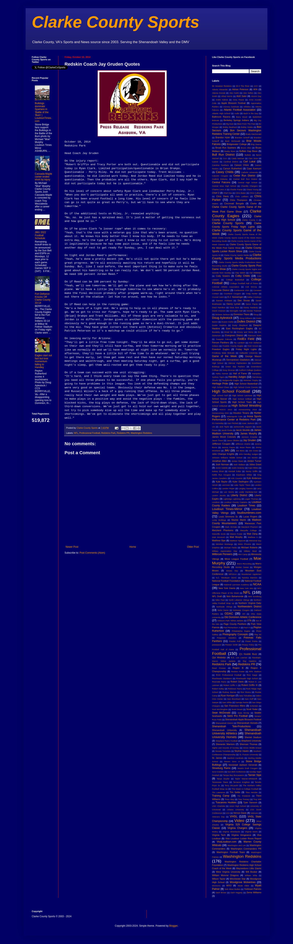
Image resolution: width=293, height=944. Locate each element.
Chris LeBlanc (242, 196)
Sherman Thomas (249, 744)
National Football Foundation (226, 581)
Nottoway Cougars (241, 610)
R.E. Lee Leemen (239, 657)
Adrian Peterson (240, 89)
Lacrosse (226, 485)
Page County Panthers (235, 624)
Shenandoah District (224, 723)
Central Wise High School (224, 186)
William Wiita (251, 875)
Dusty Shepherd (239, 325)
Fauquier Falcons (224, 339)
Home (132, 546)
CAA (225, 158)
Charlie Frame (236, 189)
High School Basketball (246, 383)
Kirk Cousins (236, 478)
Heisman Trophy (250, 380)
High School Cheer (220, 387)
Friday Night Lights (246, 349)
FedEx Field (245, 339)
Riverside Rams (219, 682)
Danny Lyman (233, 304)
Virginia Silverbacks (231, 831)
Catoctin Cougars (220, 176)
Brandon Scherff (242, 137)
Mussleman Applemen (251, 574)
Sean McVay (243, 713)
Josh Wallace (239, 464)
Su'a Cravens (218, 772)
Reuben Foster (238, 671)
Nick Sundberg (254, 596)
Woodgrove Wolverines (243, 882)
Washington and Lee (236, 845)
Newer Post (72, 546)
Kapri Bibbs (253, 468)
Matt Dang (252, 534)
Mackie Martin (238, 520)
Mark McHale (231, 527)
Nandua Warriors (250, 578)
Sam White (227, 702)
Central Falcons (221, 182)
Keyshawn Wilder (244, 475)
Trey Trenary (243, 799)
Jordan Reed (237, 461)
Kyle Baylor (222, 481)
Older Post (193, 546)
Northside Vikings (224, 607)
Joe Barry (240, 451)
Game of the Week (224, 356)
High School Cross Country (245, 387)
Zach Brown (221, 892)
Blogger (173, 925)
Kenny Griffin (252, 471)
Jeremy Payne (228, 447)
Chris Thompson (238, 200)
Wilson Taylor (218, 879)
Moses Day (232, 571)
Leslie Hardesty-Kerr (248, 492)
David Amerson (219, 311)
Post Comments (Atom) (92, 552)
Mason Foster (236, 534)
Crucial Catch (218, 297)
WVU (229, 885)
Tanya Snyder (223, 779)
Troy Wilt (257, 799)
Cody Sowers (223, 276)
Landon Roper (228, 488)
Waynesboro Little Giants (248, 868)
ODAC (229, 613)
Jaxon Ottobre (233, 440)
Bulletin (248, 155)
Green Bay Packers (235, 366)
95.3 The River (243, 86)
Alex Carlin (234, 93)
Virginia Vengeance (241, 835)
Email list (228, 332)
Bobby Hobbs (247, 127)
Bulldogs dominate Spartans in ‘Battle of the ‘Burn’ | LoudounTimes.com (43, 112)
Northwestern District (249, 606)
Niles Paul (220, 600)
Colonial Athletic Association (225, 287)
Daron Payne (252, 304)
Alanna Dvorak (218, 93)
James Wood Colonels (224, 437)
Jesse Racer (245, 447)
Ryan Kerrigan (228, 695)
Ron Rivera (246, 692)
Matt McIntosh (218, 537)
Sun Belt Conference (236, 772)
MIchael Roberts (249, 547)
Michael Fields (230, 547)
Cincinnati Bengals (234, 203)
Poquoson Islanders (226, 638)
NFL (76, 433)
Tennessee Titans (220, 782)
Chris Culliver (255, 193)
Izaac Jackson (248, 423)
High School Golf (220, 395)
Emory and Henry (245, 332)
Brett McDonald (232, 141)
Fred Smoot (253, 346)
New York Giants (226, 588)
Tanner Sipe (254, 775)
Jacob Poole (226, 430)
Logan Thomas (251, 499)
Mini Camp (243, 554)
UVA (228, 813)
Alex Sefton (248, 93)
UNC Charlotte (218, 806)
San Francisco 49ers (234, 706)
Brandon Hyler (223, 137)
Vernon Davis (239, 813)
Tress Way (229, 799)
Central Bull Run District (245, 179)
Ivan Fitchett (232, 423)
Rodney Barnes (229, 692)
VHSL (234, 816)
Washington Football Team (231, 852)
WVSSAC (216, 885)
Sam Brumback (234, 699)
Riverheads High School (247, 678)
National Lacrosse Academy (236, 584)
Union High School (237, 806)
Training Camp (220, 795)
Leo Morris (229, 492)
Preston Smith (231, 645)
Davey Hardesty (250, 307)
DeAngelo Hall (236, 311)
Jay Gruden (249, 440)
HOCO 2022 (226, 409)
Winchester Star (238, 879)
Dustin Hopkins (219, 325)
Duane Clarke (227, 322)
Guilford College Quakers (250, 370)
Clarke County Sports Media (236, 255)
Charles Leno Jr (219, 189)
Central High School (247, 182)
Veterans (254, 813)
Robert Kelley (218, 689)
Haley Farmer (222, 373)
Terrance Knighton (241, 782)
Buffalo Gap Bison (248, 151)
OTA (249, 620)
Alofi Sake (241, 96)
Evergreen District (234, 335)
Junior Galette (222, 468)
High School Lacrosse (242, 395)
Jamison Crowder (249, 437)
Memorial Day (255, 540)
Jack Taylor (224, 427)
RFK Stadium (255, 671)
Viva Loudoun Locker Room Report (243, 838)
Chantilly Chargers (249, 186)
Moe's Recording (244, 564)
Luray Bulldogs (219, 520)
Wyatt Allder (243, 885)
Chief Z (215, 193)
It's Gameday (218, 423)
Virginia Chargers (237, 828)
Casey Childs (225, 172)
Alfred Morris (227, 96)
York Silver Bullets (232, 889)
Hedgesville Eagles (230, 380)
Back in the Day (250, 113)
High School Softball (242, 399)
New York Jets (246, 588)
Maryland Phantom (249, 527)
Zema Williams (253, 892)
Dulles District (246, 321)
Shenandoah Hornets (247, 723)
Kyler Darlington (241, 481)
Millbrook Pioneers (222, 554)
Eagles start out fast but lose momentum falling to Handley (43, 361)
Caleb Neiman (237, 158)
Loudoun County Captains (236, 502)
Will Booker (251, 872)
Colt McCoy (251, 287)
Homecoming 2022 (220, 413)
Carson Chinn (241, 165)
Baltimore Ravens (221, 117)
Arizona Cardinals (231, 107)
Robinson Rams (235, 689)
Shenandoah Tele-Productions (231, 726)
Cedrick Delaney (220, 179)
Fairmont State (254, 335)
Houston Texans (241, 413)
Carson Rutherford (232, 168)
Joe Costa (253, 451)
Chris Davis (222, 196)
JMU (226, 450)
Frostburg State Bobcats (223, 353)
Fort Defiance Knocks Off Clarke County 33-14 (42, 298)
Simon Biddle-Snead (252, 748)
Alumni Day (256, 96)
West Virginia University (228, 872)
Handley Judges (237, 376)
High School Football (231, 391)
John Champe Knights (223, 454)
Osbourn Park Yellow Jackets (230, 620)
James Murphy (248, 433)
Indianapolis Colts (235, 416)
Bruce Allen (246, 148)
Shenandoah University (224, 730)
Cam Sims (253, 158)
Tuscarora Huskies (226, 802)
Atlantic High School (221, 113)
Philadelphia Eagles (241, 631)
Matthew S (253, 537)
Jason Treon (217, 440)
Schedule (254, 706)
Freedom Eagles (220, 349)
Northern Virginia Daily (249, 603)
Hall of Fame (240, 373)
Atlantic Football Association (240, 109)
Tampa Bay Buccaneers (233, 775)
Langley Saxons (245, 488)
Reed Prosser (219, 668)
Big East (229, 124)
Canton (215, 162)
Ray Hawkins (249, 661)
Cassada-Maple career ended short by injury (43, 176)
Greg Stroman (229, 370)
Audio (236, 113)
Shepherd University (251, 740)
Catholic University (249, 172)
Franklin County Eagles (233, 346)
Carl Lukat (249, 161)
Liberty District (239, 495)
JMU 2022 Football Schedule (40, 235)
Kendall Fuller (234, 471)
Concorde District (220, 290)
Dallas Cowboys (254, 297)
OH (243, 614)
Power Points (251, 641)
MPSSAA (232, 574)
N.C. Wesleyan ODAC (226, 578)
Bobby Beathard (230, 127)
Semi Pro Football (237, 716)
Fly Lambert (239, 343)
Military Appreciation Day (224, 551)
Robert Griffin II (230, 685)
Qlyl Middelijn (219, 657)
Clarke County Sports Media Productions (236, 256)
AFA (255, 89)
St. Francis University (248, 754)
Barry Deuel (241, 117)
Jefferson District (242, 444)
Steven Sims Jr (232, 761)
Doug (255, 314)
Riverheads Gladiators (222, 678)
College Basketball (235, 280)
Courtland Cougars (232, 293)
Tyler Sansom (250, 802)
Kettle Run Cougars (221, 475)
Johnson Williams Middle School (227, 457)
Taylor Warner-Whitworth (246, 779)
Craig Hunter (252, 293)
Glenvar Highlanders (237, 363)
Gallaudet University (248, 353)
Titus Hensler (251, 792)
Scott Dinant (237, 709)
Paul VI (247, 627)
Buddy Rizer (229, 151)
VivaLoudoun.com (226, 841)
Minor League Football (236, 559)
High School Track (242, 402)
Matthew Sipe (219, 540)
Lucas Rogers (250, 516)
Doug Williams (246, 318)
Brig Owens (256, 144)
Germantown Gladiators (238, 359)
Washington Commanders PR (246, 848)
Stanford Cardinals (235, 758)
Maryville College (248, 530)
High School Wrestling (246, 405)
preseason (216, 645)
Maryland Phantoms (222, 530)
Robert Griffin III (249, 685)
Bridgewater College (237, 144)
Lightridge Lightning (232, 499)
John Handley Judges (248, 454)
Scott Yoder (252, 709)
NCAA (257, 584)
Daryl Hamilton (218, 307)
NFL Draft (217, 596)
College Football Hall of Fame (244, 283)
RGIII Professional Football (228, 675)
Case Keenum (254, 168)
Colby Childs (242, 275)
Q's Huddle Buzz (248, 654)
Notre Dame (223, 610)
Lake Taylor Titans (242, 485)
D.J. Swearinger (235, 297)
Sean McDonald (221, 712)
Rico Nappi (252, 675)
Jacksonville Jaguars (242, 427)
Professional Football (89, 433)
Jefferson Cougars (221, 444)
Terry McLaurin (231, 785)
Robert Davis (237, 681)
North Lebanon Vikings (239, 600)
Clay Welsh (240, 273)
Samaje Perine (241, 702)
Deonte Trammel (253, 311)
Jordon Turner (254, 461)
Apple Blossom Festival (233, 103)
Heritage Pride (220, 383)
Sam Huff (249, 699)
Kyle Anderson (254, 478)
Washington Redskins (141, 433)
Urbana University (235, 809)
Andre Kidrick (222, 100)
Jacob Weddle (243, 430)
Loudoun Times (246, 505)
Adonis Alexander (220, 89)
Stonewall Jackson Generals (242, 765)
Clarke (253, 203)
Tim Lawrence (218, 792)
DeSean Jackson (222, 314)
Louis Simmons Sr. (228, 516)
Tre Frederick (243, 796)
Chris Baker (241, 193)
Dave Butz (234, 307)
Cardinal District (231, 162)
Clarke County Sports (115, 22)
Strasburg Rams (221, 768)
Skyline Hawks (241, 751)
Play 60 (257, 634)
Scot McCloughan (220, 709)
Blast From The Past (246, 124)
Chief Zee (227, 193)
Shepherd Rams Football (226, 741)
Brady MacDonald (253, 134)
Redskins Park (108, 433)
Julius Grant (255, 464)
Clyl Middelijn (255, 273)
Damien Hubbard (224, 300)
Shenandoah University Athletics (236, 731)
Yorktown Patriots (252, 889)
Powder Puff (235, 641)
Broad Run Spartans (225, 147)
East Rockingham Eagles (239, 328)
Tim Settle (235, 792)
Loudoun (216, 502)
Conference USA (241, 290)
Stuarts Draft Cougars (247, 768)
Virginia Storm (251, 831)
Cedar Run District (244, 175)
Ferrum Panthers (220, 342)
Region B (238, 668)
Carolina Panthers (220, 165)
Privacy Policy (248, 645)
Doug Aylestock (222, 317)
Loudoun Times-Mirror (227, 509)
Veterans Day (218, 817)
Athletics (247, 107)
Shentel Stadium (252, 737)
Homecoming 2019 (248, 409)
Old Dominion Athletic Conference (242, 617)
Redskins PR (123, 433)
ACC (256, 86)
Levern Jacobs (219, 495)
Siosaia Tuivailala (223, 751)
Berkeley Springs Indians (236, 120)
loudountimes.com (249, 512)
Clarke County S (250, 220)
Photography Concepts (235, 634)
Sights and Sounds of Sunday (225, 748)
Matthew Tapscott (237, 540)
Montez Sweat (242, 567)
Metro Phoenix (244, 544)
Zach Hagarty (237, 892)
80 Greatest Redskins (222, 86)
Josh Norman (222, 464)
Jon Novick (252, 457)
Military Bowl (250, 551)
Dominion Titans (242, 314)
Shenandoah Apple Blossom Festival (243, 719)
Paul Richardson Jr (232, 627)
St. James (217, 758)
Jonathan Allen (219, 461)
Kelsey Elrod (218, 471)
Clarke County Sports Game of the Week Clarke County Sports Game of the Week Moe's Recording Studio (236, 237)
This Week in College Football (245, 789)
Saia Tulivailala (245, 696)
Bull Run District (223, 154)
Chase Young (252, 189)
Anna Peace (238, 100)
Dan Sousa (244, 300)
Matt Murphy (236, 537)
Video (239, 820)
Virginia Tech (219, 835)
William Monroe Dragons (225, 875)
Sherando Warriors (225, 744)
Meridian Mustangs (224, 544)
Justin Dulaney (238, 468)
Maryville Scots (219, 534)
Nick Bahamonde (235, 596)
